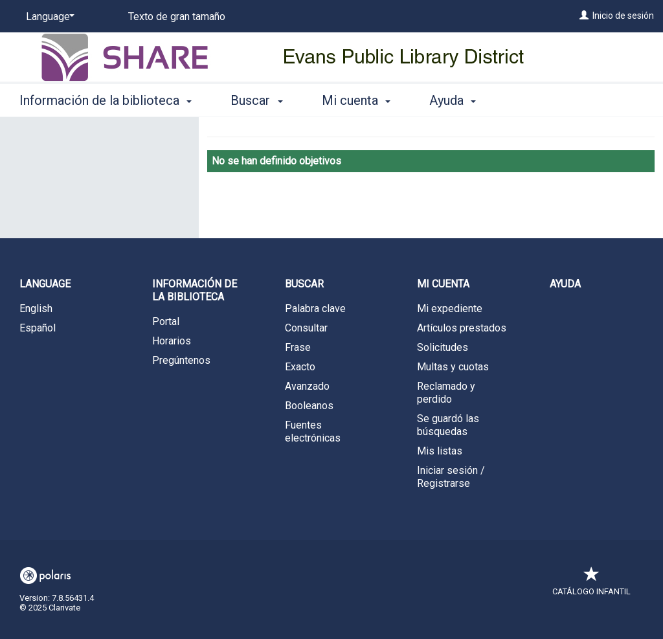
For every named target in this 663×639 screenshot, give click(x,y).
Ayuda (565, 284)
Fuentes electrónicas (313, 431)
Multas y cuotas (453, 367)
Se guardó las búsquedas (448, 425)
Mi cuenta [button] (356, 100)
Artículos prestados (461, 328)
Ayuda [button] (452, 100)
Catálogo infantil (591, 585)
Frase (298, 347)
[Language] (47, 17)
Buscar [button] (256, 100)
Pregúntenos (181, 360)
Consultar (306, 328)
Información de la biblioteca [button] (105, 100)
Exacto (300, 367)
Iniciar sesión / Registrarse (451, 476)
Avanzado (307, 386)
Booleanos (309, 405)
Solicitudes (442, 347)
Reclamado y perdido (446, 392)
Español (37, 328)
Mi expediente (449, 308)
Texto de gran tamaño (176, 16)
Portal (165, 321)
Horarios (171, 341)
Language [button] (45, 284)
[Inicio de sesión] (584, 15)
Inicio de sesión (623, 15)
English (35, 308)
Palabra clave (315, 308)
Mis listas (439, 451)
